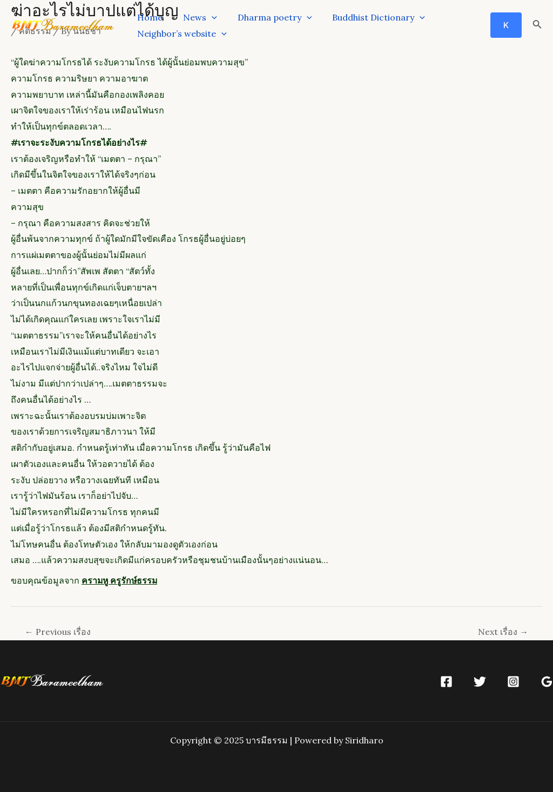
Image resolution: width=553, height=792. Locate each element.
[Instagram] (513, 681)
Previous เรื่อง (58, 631)
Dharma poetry (267, 17)
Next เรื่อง (503, 631)
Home (148, 17)
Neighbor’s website (180, 33)
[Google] (547, 681)
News (195, 17)
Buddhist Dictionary (367, 17)
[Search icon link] (537, 25)
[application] (206, 17)
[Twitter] (480, 681)
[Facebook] (446, 681)
